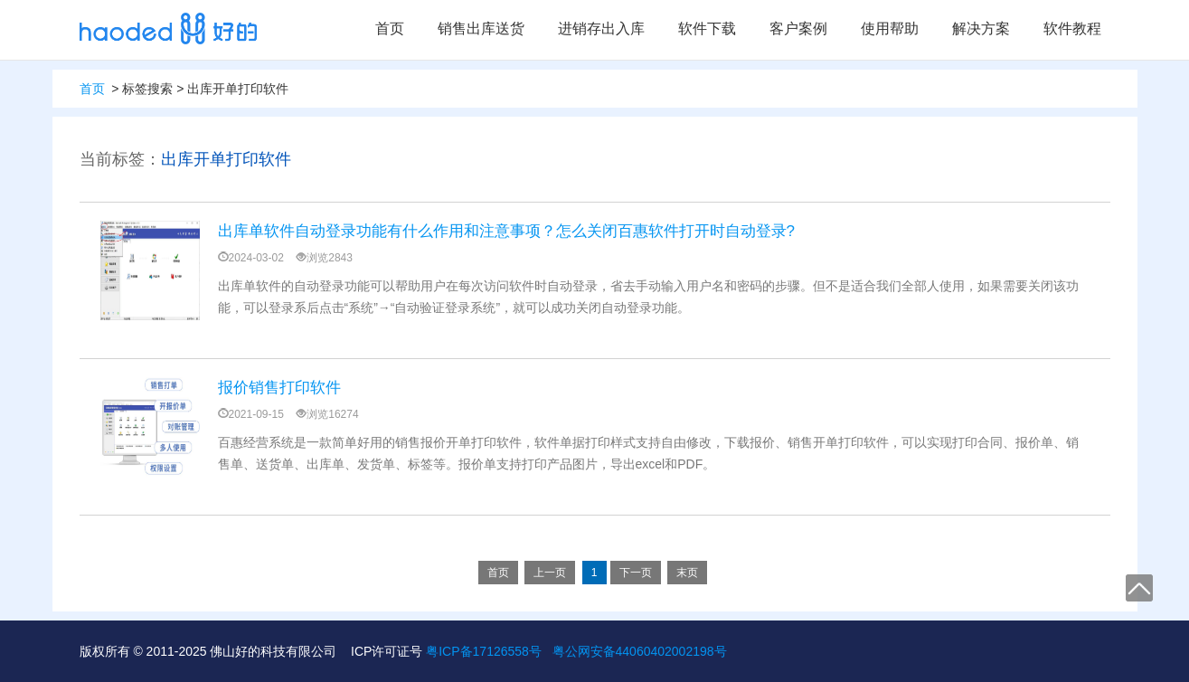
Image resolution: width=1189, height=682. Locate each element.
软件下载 (707, 28)
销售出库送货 (481, 28)
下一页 (635, 572)
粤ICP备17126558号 (484, 651)
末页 (687, 572)
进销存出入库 (601, 28)
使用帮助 (890, 28)
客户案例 (798, 28)
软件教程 (1072, 28)
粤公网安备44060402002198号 (639, 651)
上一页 (549, 572)
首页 (389, 28)
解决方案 (981, 28)
